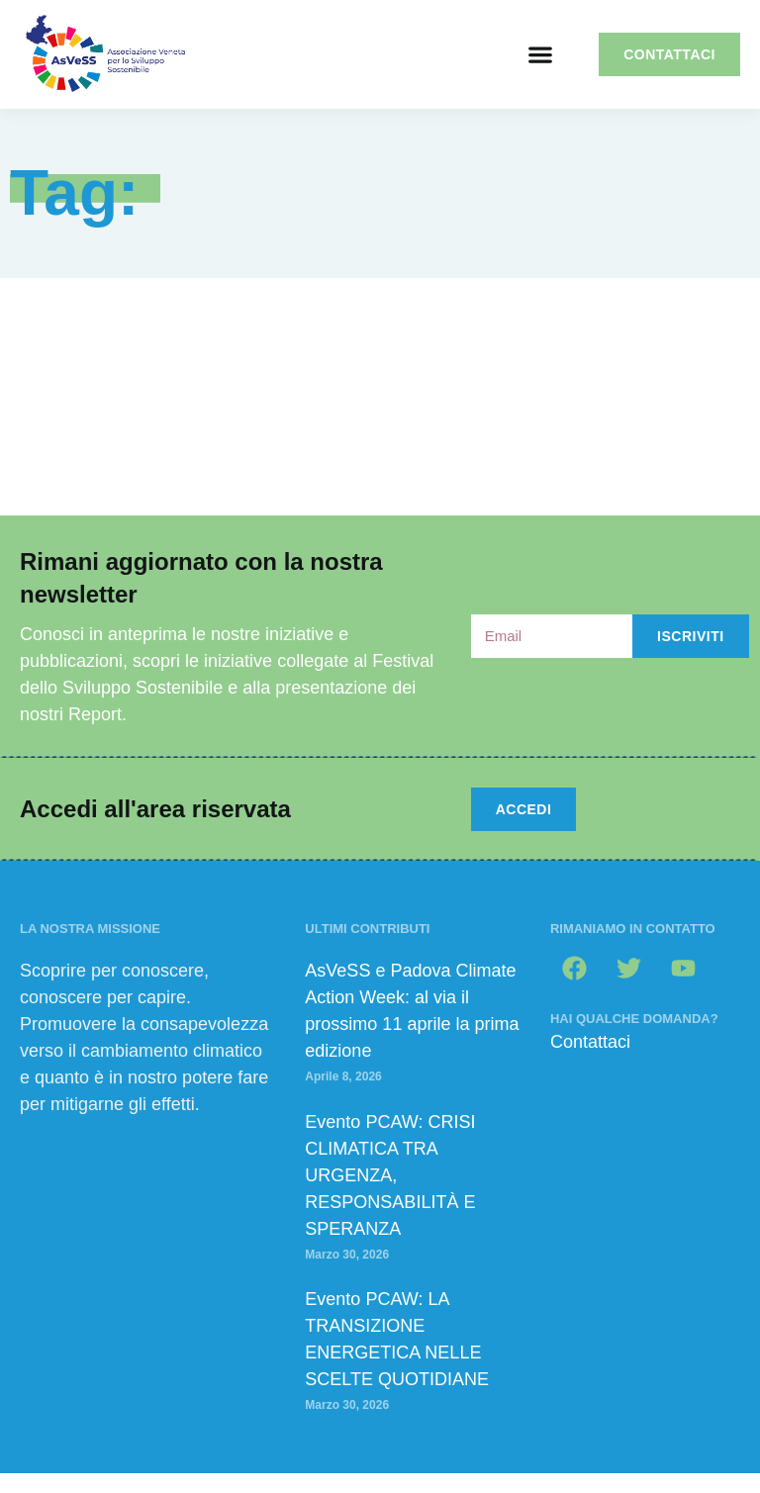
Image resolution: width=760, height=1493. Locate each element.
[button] (540, 55)
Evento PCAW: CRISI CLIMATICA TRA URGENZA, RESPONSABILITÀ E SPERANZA (390, 1175)
